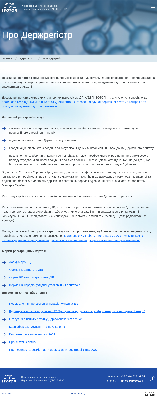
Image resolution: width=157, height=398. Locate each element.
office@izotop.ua (131, 380)
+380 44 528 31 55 (132, 376)
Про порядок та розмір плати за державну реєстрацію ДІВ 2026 (53, 349)
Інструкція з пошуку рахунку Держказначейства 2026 (45, 319)
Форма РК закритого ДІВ (26, 269)
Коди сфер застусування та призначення (37, 326)
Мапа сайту (78, 393)
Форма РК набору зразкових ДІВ (31, 277)
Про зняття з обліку (22, 342)
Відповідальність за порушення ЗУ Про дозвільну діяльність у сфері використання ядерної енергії (77, 311)
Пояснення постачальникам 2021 (32, 334)
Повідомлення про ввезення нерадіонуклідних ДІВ (44, 303)
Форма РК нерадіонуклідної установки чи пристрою (44, 285)
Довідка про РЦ (20, 262)
